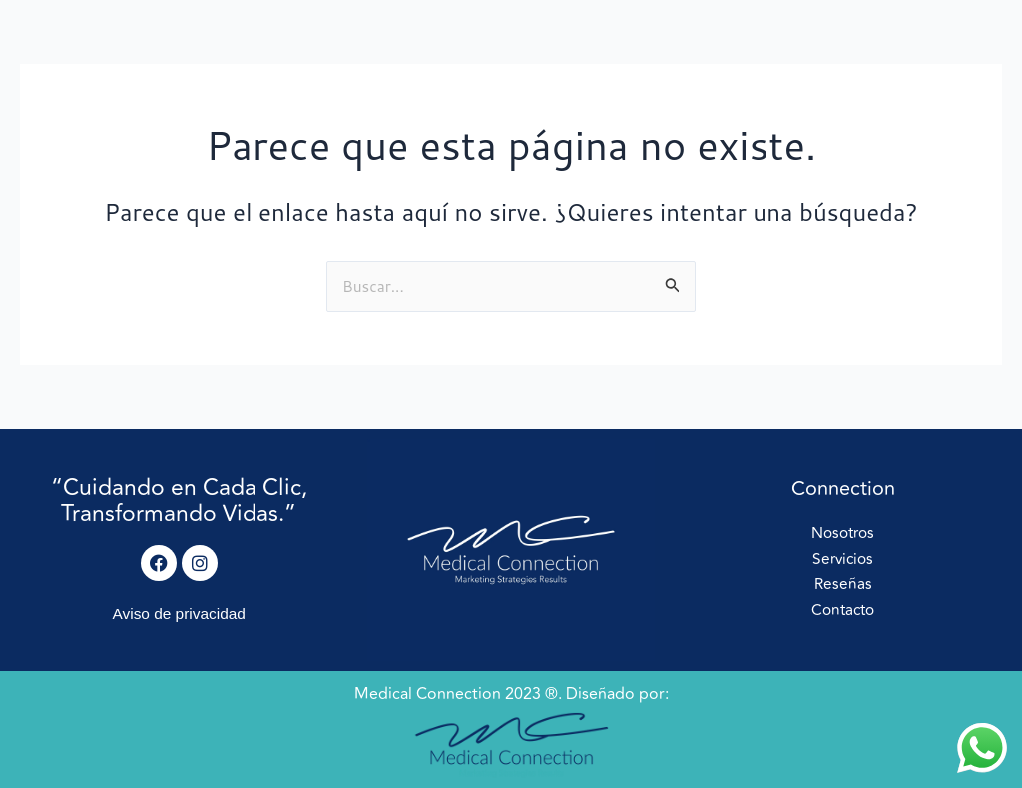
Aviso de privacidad (179, 613)
